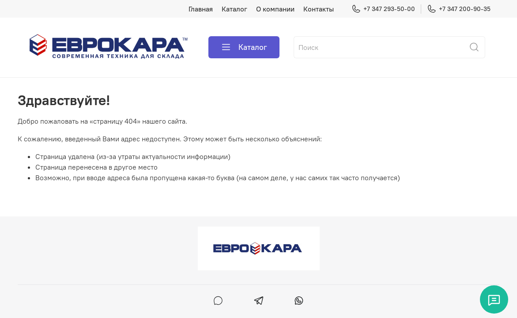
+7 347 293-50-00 (383, 9)
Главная (201, 8)
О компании (275, 8)
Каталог (234, 8)
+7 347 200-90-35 (459, 9)
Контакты (318, 8)
